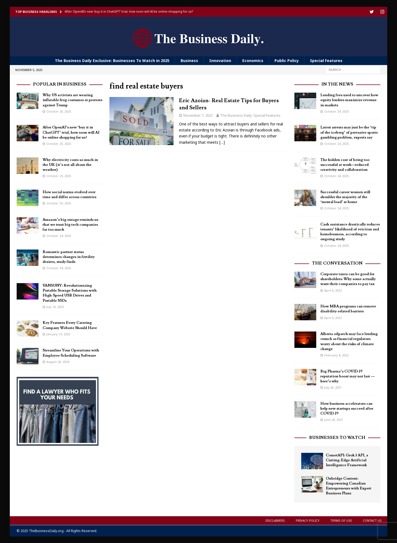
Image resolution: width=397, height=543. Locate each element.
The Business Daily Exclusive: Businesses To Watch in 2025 (112, 60)
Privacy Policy (308, 520)
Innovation (220, 60)
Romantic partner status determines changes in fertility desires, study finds (69, 256)
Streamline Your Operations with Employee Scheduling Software (71, 352)
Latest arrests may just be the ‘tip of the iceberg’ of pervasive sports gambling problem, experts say (349, 132)
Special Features (326, 60)
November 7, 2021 (198, 115)
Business (189, 60)
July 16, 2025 (55, 306)
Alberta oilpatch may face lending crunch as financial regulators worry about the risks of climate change (349, 341)
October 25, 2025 (58, 143)
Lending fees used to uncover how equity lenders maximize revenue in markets (349, 99)
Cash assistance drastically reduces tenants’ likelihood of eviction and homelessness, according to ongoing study (350, 232)
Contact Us (372, 520)
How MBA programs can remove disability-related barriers (348, 308)
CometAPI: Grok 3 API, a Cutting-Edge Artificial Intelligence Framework (347, 460)
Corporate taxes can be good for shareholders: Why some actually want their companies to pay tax (348, 278)
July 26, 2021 (333, 387)
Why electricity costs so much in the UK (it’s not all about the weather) (70, 164)
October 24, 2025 (58, 235)
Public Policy (286, 60)
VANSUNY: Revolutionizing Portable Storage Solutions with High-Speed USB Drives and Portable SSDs (70, 293)
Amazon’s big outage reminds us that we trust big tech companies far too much (70, 224)
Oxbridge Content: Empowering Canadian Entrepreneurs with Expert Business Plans (348, 486)
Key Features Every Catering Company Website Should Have (70, 325)
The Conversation (337, 263)
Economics (252, 60)
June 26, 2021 (333, 419)
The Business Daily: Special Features (250, 115)
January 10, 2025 (58, 334)
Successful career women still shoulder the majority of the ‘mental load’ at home (345, 196)
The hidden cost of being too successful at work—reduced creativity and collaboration (344, 164)
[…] (222, 142)
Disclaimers (275, 520)
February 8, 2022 (336, 355)
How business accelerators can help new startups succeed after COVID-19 (346, 408)
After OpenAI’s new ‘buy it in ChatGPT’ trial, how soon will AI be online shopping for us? (71, 132)
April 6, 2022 (333, 290)
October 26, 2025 (58, 111)
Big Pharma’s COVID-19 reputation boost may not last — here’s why (347, 375)
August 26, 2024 (57, 361)
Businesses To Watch (337, 437)
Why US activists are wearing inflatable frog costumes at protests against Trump (72, 99)
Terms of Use (341, 520)
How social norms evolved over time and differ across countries (69, 194)
